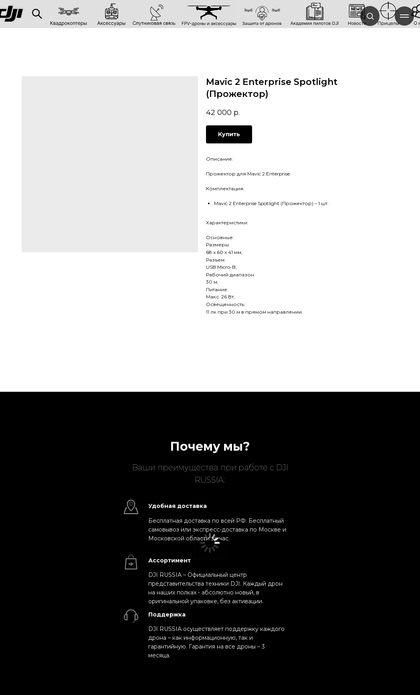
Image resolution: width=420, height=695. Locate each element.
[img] (37, 14)
